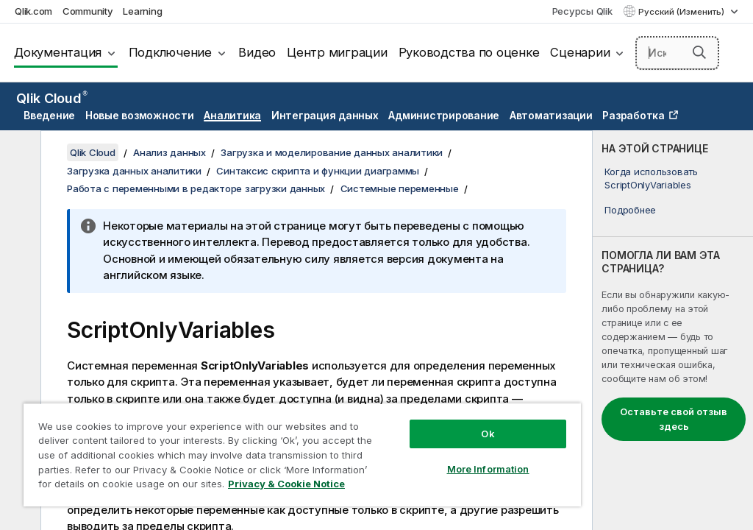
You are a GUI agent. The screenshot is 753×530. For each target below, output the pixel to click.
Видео (257, 52)
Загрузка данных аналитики (134, 171)
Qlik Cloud (52, 98)
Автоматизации (551, 115)
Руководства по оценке (469, 52)
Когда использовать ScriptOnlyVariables (651, 178)
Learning (142, 11)
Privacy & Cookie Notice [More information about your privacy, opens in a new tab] (286, 484)
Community (88, 11)
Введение (49, 115)
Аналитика (232, 115)
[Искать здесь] (677, 53)
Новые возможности (139, 115)
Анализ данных (169, 152)
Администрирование (443, 115)
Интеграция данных (325, 115)
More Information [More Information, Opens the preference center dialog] (488, 469)
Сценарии (580, 52)
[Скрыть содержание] (18, 153)
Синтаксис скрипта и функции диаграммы (317, 171)
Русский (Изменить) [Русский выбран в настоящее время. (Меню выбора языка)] (682, 12)
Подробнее (630, 210)
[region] (302, 454)
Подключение (170, 52)
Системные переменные (399, 188)
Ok (487, 433)
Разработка (633, 115)
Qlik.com (33, 11)
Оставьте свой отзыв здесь (673, 419)
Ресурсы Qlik (582, 11)
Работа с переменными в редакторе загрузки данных (196, 188)
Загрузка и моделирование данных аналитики (332, 152)
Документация (57, 52)
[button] (699, 52)
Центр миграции (337, 52)
